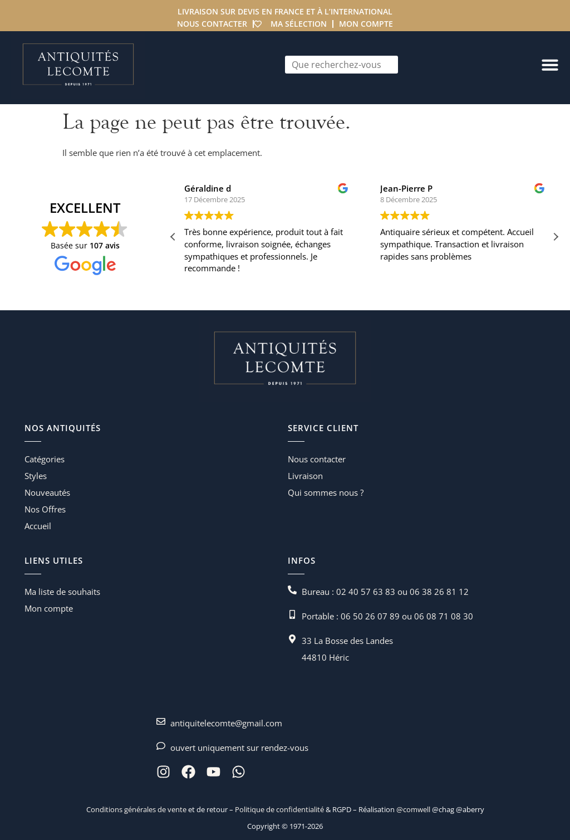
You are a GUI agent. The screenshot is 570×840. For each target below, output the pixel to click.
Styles (35, 475)
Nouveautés (47, 492)
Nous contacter (212, 23)
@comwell (413, 809)
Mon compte (366, 23)
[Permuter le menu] (550, 65)
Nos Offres (45, 509)
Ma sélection (299, 23)
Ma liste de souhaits (62, 591)
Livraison (305, 475)
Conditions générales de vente (136, 809)
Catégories (44, 459)
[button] (555, 236)
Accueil (37, 525)
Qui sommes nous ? (325, 492)
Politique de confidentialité (278, 809)
